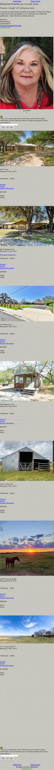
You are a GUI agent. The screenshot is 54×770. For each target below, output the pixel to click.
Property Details (3, 185)
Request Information (7, 188)
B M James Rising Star (7, 255)
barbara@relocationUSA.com (10, 26)
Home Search (35, 1)
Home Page (17, 1)
